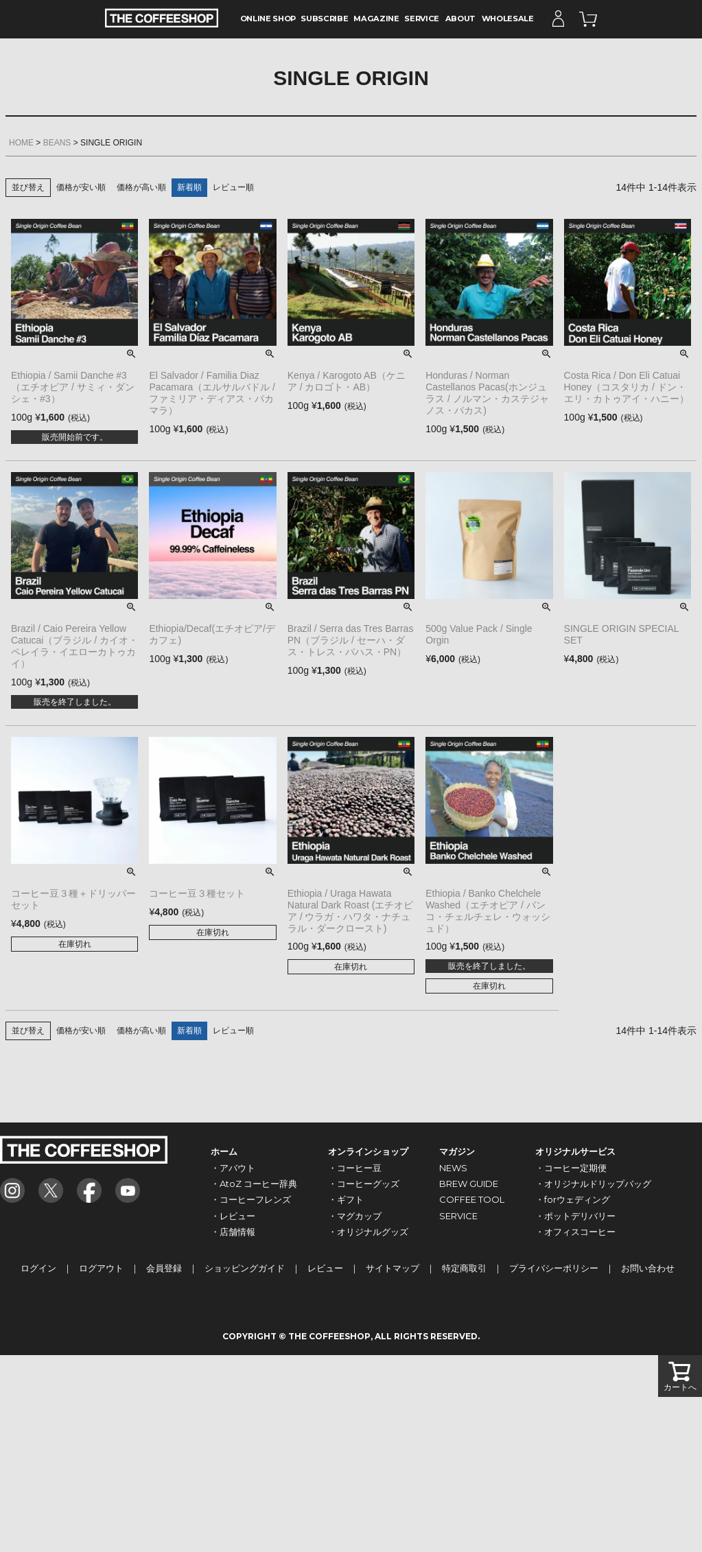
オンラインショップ (368, 1151)
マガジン (457, 1151)
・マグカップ (355, 1215)
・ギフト (346, 1199)
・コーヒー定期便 (571, 1167)
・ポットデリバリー (575, 1215)
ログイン (38, 1267)
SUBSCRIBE (324, 18)
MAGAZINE (376, 18)
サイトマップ (392, 1267)
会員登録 (164, 1267)
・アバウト (233, 1167)
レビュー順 (233, 187)
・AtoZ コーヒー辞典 (254, 1183)
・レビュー (233, 1215)
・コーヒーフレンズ (251, 1199)
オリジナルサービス (575, 1151)
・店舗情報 (233, 1231)
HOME (21, 143)
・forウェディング (572, 1199)
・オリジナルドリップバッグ (593, 1183)
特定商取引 (464, 1267)
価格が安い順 (81, 187)
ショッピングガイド (244, 1267)
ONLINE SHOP (268, 18)
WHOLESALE (508, 18)
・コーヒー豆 (355, 1167)
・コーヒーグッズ (363, 1183)
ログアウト (101, 1267)
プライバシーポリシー (553, 1267)
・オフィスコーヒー (575, 1231)
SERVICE (421, 18)
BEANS (57, 143)
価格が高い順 (141, 187)
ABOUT (460, 18)
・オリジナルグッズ (368, 1231)
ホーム (224, 1151)
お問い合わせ (648, 1267)
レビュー (325, 1267)
